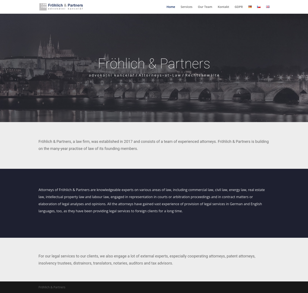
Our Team (205, 7)
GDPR (239, 7)
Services (186, 7)
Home (170, 7)
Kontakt (223, 7)
